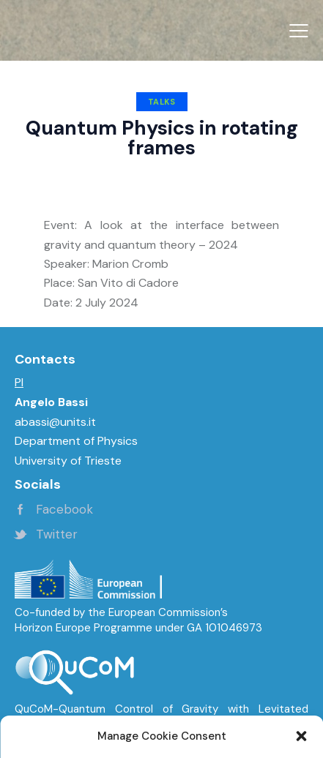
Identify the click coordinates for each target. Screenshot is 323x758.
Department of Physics (76, 441)
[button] (298, 30)
